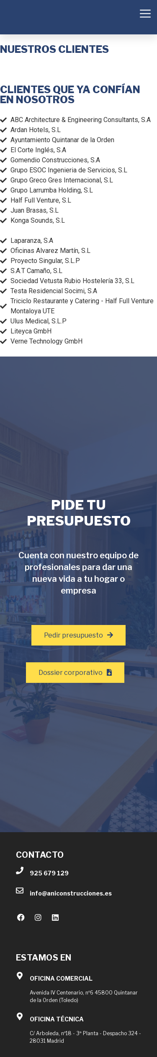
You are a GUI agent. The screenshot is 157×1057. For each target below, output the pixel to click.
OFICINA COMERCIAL (61, 978)
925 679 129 (49, 873)
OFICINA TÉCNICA (57, 1019)
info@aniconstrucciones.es (71, 893)
